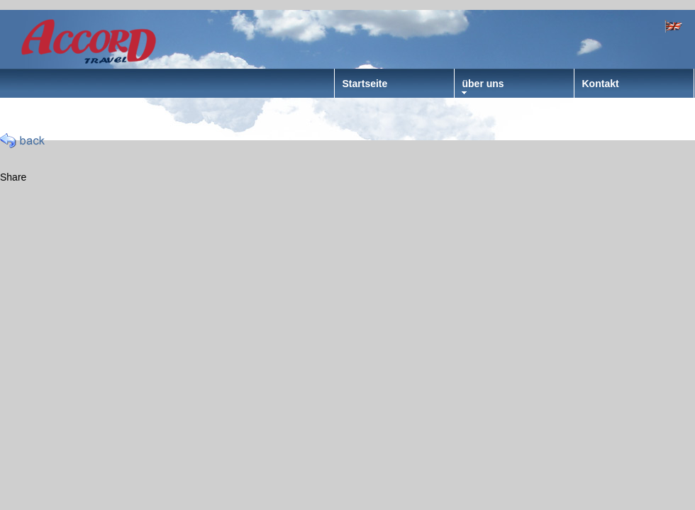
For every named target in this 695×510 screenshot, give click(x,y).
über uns (483, 83)
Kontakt (600, 83)
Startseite (365, 83)
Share (13, 177)
